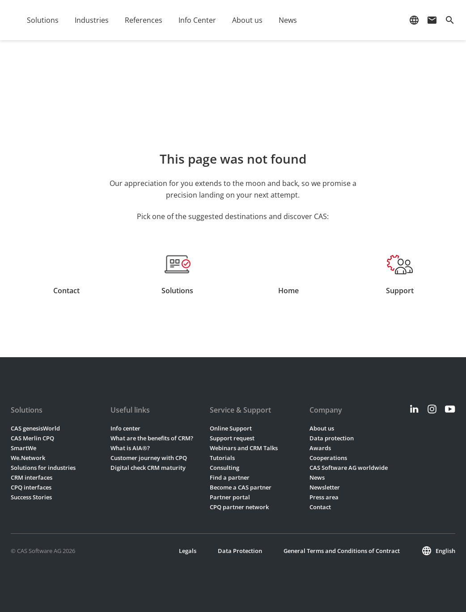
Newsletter (324, 487)
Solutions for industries (43, 468)
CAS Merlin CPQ (32, 438)
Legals (187, 551)
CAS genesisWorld (35, 428)
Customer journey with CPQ (148, 458)
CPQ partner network (239, 507)
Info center (125, 428)
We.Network (28, 458)
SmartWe (23, 448)
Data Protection (240, 551)
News (288, 20)
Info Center (197, 20)
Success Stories (31, 497)
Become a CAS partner (240, 487)
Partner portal (230, 497)
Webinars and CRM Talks (244, 448)
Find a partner (230, 477)
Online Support (231, 428)
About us (247, 20)
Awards (320, 448)
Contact (320, 507)
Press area (324, 497)
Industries (92, 20)
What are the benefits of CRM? (151, 438)
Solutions (43, 20)
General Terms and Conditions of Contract (342, 551)
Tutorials (222, 458)
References (143, 20)
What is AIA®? (130, 448)
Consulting (224, 468)
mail (432, 20)
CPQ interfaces (31, 487)
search (450, 20)
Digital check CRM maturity (148, 468)
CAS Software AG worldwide (348, 468)
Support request (232, 438)
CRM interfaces (31, 477)
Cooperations (328, 458)
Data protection (331, 438)
